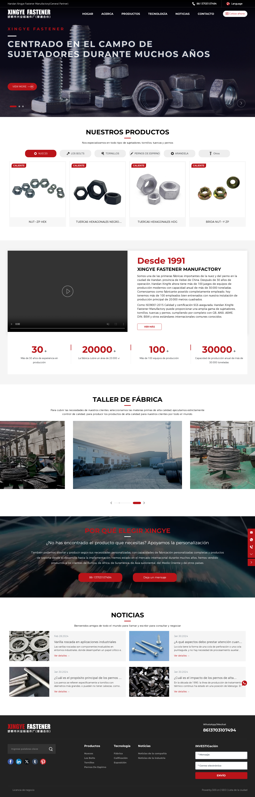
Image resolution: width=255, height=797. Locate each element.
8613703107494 (219, 730)
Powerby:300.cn (211, 790)
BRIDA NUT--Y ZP (217, 221)
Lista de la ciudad (237, 790)
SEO (223, 790)
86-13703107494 (206, 3)
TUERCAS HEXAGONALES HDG (157, 221)
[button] (13, 106)
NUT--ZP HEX (38, 221)
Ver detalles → (62, 655)
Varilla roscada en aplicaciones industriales (85, 642)
